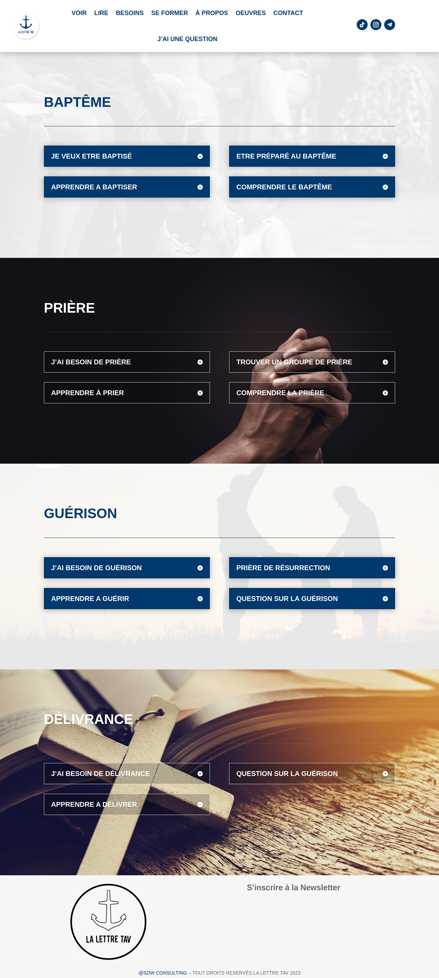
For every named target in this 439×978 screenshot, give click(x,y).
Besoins (130, 13)
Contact (288, 13)
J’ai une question (187, 39)
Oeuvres (251, 13)
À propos (211, 13)
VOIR (79, 13)
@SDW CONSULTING (163, 973)
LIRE (101, 13)
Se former (169, 13)
